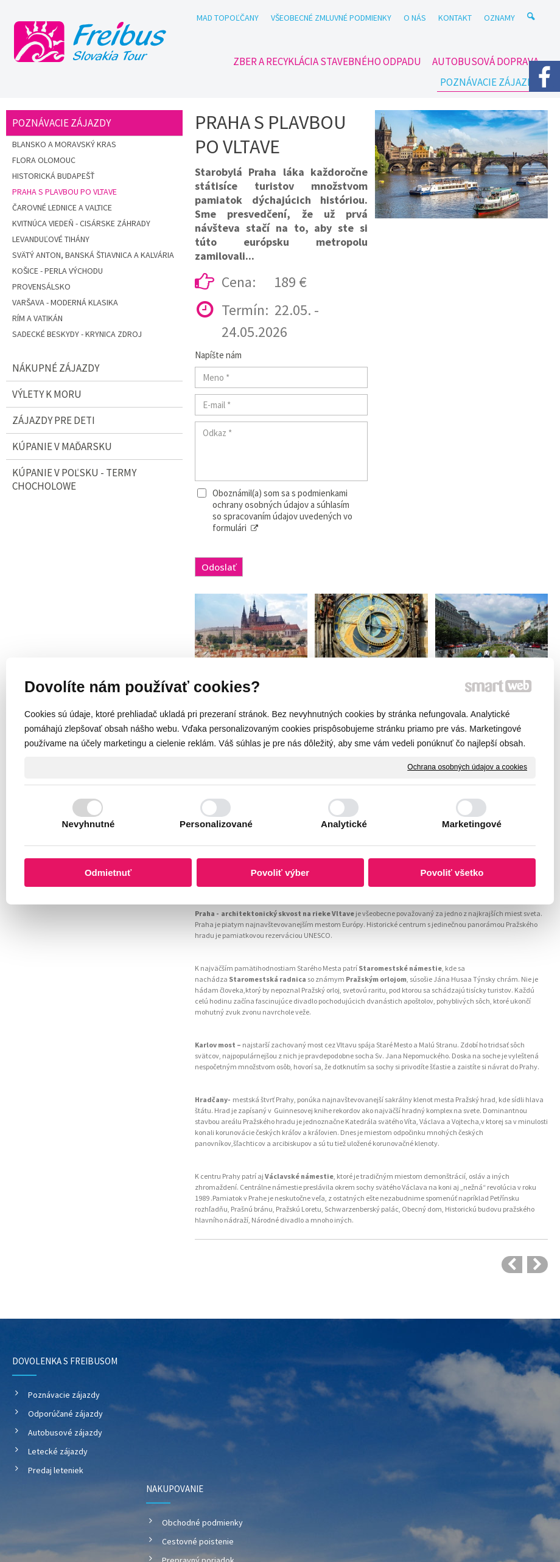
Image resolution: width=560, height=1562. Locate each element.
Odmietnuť (108, 872)
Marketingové (472, 824)
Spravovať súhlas (510, 1500)
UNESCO (317, 935)
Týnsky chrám (495, 979)
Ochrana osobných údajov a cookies (467, 767)
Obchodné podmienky (204, 1394)
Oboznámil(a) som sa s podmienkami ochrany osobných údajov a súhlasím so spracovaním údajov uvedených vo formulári (282, 510)
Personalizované (216, 824)
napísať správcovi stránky (309, 1500)
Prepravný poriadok (200, 1432)
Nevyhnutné (88, 824)
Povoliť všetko (452, 872)
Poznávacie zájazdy (64, 1394)
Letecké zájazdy (58, 1451)
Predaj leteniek (55, 1470)
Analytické (344, 824)
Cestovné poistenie (200, 1413)
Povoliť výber (280, 872)
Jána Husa (450, 979)
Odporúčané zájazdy (65, 1413)
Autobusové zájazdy (65, 1432)
